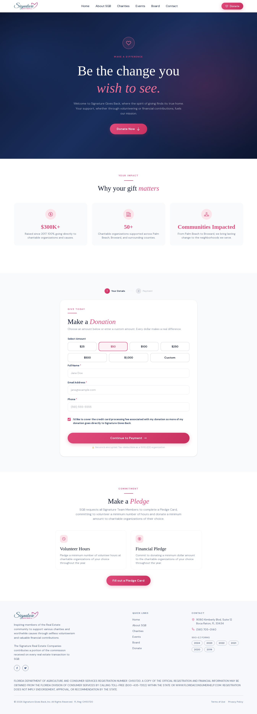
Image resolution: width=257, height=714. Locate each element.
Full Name (74, 365)
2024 (197, 643)
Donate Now (128, 129)
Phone (72, 399)
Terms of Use (218, 701)
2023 (209, 643)
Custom (169, 357)
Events (140, 6)
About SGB (103, 6)
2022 (222, 643)
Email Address (77, 382)
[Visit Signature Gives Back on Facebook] (17, 668)
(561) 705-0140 (206, 629)
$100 (144, 346)
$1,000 (128, 357)
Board (155, 6)
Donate (232, 6)
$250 (175, 346)
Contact (172, 6)
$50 (113, 346)
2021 (233, 643)
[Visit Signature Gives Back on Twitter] (25, 668)
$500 (87, 357)
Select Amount (77, 338)
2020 (197, 649)
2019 (209, 649)
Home (85, 6)
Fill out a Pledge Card (128, 581)
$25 (82, 346)
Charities (123, 6)
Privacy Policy (235, 701)
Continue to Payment (128, 438)
